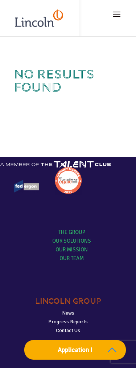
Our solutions (71, 241)
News (68, 313)
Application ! (75, 350)
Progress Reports (68, 322)
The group (71, 232)
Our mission (71, 249)
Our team (71, 258)
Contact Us (68, 330)
